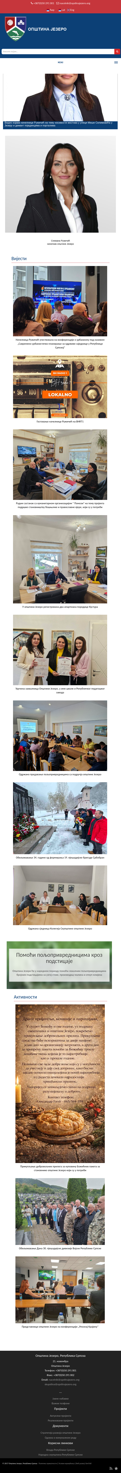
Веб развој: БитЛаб (83, 1463)
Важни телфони (60, 1403)
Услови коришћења (66, 1463)
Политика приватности (48, 1463)
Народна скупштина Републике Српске (60, 1454)
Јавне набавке (60, 1398)
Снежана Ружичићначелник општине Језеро (60, 242)
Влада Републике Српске (60, 1450)
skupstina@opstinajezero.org (60, 1384)
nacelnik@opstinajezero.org (75, 3)
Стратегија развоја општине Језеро (61, 1432)
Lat (62, 10)
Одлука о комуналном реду (60, 1437)
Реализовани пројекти (60, 1420)
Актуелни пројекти (60, 1415)
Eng (70, 10)
